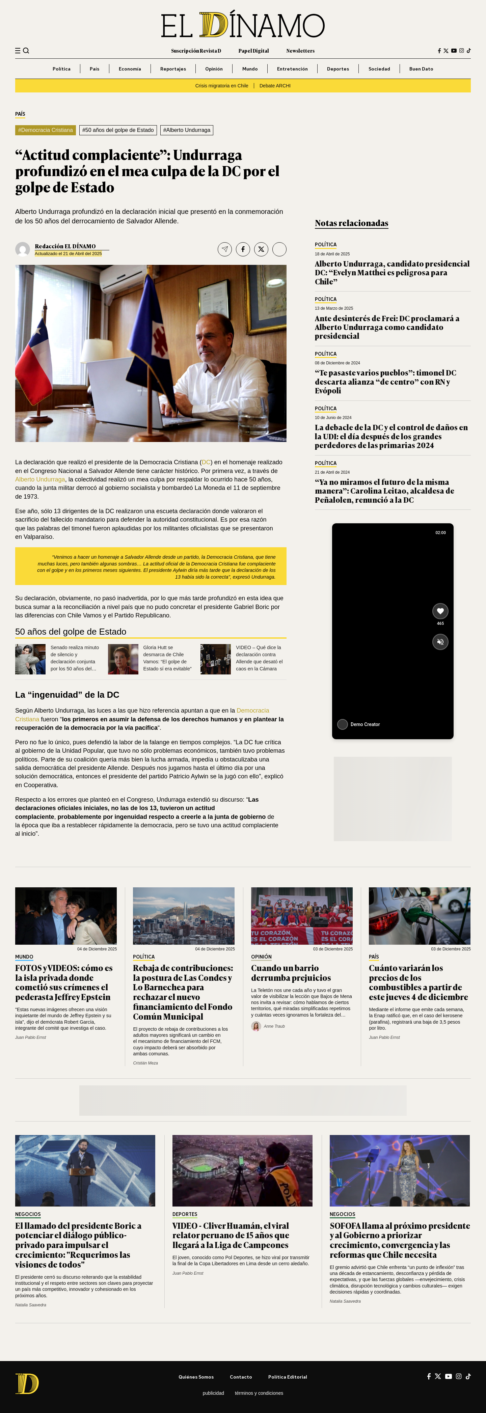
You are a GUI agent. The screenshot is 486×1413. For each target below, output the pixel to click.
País (94, 69)
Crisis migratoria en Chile (221, 85)
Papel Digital (254, 50)
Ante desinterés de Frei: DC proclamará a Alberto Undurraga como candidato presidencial (387, 326)
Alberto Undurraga (40, 479)
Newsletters (301, 50)
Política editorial (287, 1377)
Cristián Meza (145, 1063)
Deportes (338, 69)
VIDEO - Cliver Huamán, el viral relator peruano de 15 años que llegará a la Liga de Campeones (230, 1235)
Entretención (292, 69)
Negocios (28, 1214)
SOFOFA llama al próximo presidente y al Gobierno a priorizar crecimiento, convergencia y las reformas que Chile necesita (400, 1239)
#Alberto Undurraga (187, 130)
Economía (130, 69)
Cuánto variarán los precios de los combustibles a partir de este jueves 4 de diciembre (418, 982)
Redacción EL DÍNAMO (65, 246)
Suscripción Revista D (196, 50)
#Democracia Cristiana (45, 130)
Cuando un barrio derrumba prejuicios (291, 972)
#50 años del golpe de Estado (118, 130)
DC (206, 462)
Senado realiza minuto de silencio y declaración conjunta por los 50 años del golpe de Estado (75, 661)
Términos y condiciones (259, 1393)
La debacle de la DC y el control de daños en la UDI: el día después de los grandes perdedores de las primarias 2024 (391, 435)
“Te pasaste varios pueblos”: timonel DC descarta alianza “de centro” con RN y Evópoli (385, 381)
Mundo (250, 69)
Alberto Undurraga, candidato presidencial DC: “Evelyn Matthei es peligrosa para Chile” (392, 272)
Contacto (241, 1377)
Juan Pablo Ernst (30, 1037)
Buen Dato (421, 69)
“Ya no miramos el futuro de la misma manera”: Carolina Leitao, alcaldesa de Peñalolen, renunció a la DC (384, 490)
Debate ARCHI (275, 85)
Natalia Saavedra (30, 1305)
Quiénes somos (196, 1377)
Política (62, 69)
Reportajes (173, 69)
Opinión (214, 69)
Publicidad (213, 1393)
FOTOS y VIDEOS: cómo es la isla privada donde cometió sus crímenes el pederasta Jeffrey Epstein (64, 982)
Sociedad (379, 69)
